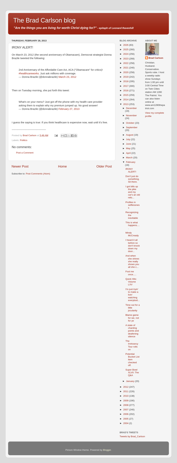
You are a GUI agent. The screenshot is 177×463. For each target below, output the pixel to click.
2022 (126, 63)
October (130, 123)
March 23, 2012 (67, 77)
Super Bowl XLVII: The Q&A (132, 372)
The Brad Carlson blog (44, 20)
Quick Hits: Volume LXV (131, 282)
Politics (23, 140)
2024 (126, 54)
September (131, 127)
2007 (126, 409)
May (128, 148)
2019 (126, 77)
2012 (126, 387)
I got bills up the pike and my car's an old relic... (132, 192)
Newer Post (20, 166)
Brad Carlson (156, 58)
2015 (126, 95)
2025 (126, 49)
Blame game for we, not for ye (132, 318)
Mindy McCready (132, 234)
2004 (126, 423)
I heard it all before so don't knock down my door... (132, 246)
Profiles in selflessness (132, 205)
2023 (126, 58)
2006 (126, 414)
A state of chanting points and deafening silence (132, 331)
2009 (126, 400)
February (130, 162)
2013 (126, 104)
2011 (126, 391)
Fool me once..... (130, 273)
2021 (126, 67)
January (130, 381)
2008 (126, 405)
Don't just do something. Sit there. (132, 179)
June (129, 144)
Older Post (104, 166)
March (129, 157)
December (131, 108)
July (128, 139)
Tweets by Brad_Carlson (132, 436)
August (130, 135)
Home (62, 166)
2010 (126, 396)
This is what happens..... (132, 225)
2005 (126, 418)
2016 (126, 90)
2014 (126, 99)
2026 (126, 45)
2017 (126, 86)
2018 (126, 81)
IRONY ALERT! (130, 170)
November (131, 115)
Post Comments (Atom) (38, 173)
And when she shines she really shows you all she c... (132, 261)
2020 (126, 72)
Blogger (107, 450)
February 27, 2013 (68, 109)
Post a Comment (25, 152)
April (128, 153)
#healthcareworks (29, 73)
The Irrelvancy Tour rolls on (131, 345)
